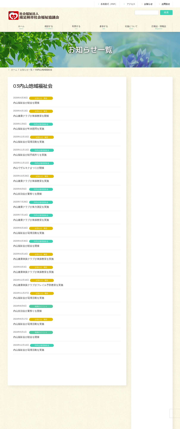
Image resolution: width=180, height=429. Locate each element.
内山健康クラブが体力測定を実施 (31, 207)
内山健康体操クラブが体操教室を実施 (33, 259)
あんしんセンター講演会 (105, 409)
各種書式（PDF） (107, 4)
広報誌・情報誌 (164, 384)
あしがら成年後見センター (22, 419)
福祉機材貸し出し (61, 419)
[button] (159, 222)
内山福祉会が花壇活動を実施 (28, 142)
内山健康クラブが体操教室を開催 (31, 116)
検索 (166, 12)
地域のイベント (41, 306)
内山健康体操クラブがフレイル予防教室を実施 (38, 285)
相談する (115, 384)
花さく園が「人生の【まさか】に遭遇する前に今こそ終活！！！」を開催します (151, 184)
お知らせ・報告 (41, 98)
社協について (149, 384)
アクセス (129, 4)
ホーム (106, 384)
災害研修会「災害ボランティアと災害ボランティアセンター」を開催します (151, 164)
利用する (126, 384)
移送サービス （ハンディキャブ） (67, 424)
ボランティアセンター (105, 404)
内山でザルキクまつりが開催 (28, 168)
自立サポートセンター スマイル (24, 424)
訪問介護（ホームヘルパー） (65, 404)
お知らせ (147, 4)
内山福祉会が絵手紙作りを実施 (30, 155)
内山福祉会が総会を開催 (26, 103)
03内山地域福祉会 (41, 124)
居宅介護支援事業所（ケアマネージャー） (70, 409)
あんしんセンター (18, 414)
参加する (136, 384)
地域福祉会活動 (102, 419)
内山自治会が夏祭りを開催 (27, 194)
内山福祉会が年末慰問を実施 (28, 128)
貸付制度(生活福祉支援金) (21, 404)
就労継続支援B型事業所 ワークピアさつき (70, 414)
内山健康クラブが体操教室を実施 (31, 181)
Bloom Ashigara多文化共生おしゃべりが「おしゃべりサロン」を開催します (151, 208)
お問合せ (164, 4)
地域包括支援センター (20, 409)
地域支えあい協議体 (104, 414)
